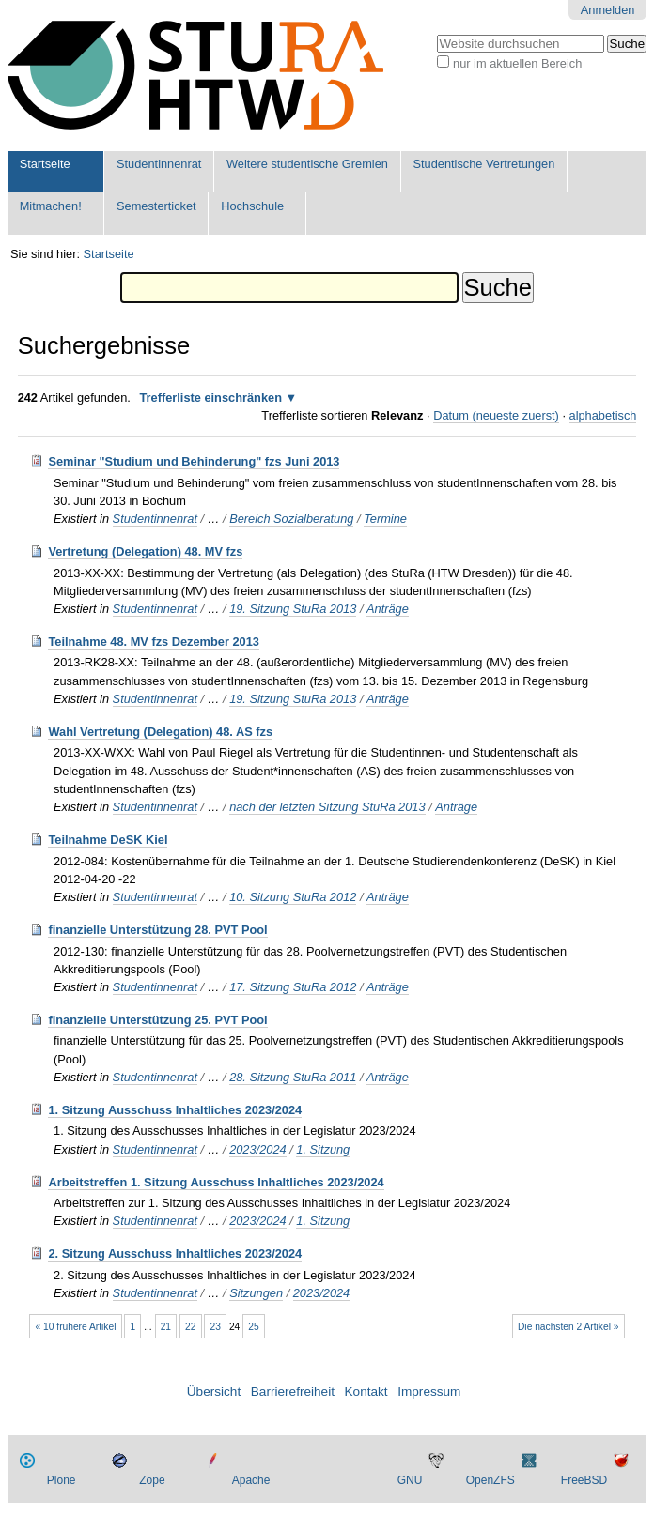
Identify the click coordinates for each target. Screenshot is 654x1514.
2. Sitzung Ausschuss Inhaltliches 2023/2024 (175, 1253)
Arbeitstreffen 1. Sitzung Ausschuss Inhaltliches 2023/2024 (215, 1182)
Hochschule (252, 206)
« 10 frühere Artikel (76, 1327)
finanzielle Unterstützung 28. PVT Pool (157, 930)
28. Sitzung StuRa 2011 (292, 1077)
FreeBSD (584, 1480)
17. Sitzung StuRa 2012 (292, 987)
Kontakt (366, 1391)
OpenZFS (490, 1480)
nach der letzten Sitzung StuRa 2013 (327, 807)
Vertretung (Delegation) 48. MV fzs (145, 551)
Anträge (387, 609)
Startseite (45, 164)
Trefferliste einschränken (210, 397)
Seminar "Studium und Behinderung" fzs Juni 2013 (193, 461)
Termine (385, 519)
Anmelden (608, 10)
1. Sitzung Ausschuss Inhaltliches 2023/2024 (175, 1110)
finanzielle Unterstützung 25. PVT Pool (157, 1020)
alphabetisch (603, 415)
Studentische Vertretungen (483, 164)
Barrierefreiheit (293, 1391)
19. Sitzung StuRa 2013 (292, 609)
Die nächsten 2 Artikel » (568, 1327)
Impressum (428, 1391)
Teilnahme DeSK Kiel (107, 840)
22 (190, 1327)
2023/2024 (258, 1149)
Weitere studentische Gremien (307, 164)
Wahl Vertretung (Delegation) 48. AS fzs (160, 732)
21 (166, 1327)
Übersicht (214, 1391)
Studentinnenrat (159, 164)
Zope (151, 1480)
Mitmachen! (51, 206)
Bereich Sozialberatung (291, 519)
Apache (251, 1480)
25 (253, 1327)
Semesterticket (156, 206)
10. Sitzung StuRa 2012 (292, 897)
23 (215, 1327)
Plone (61, 1480)
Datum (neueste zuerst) (496, 415)
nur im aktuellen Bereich (517, 63)
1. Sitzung (323, 1149)
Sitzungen (256, 1293)
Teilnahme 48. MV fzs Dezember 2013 (153, 642)
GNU (410, 1480)
